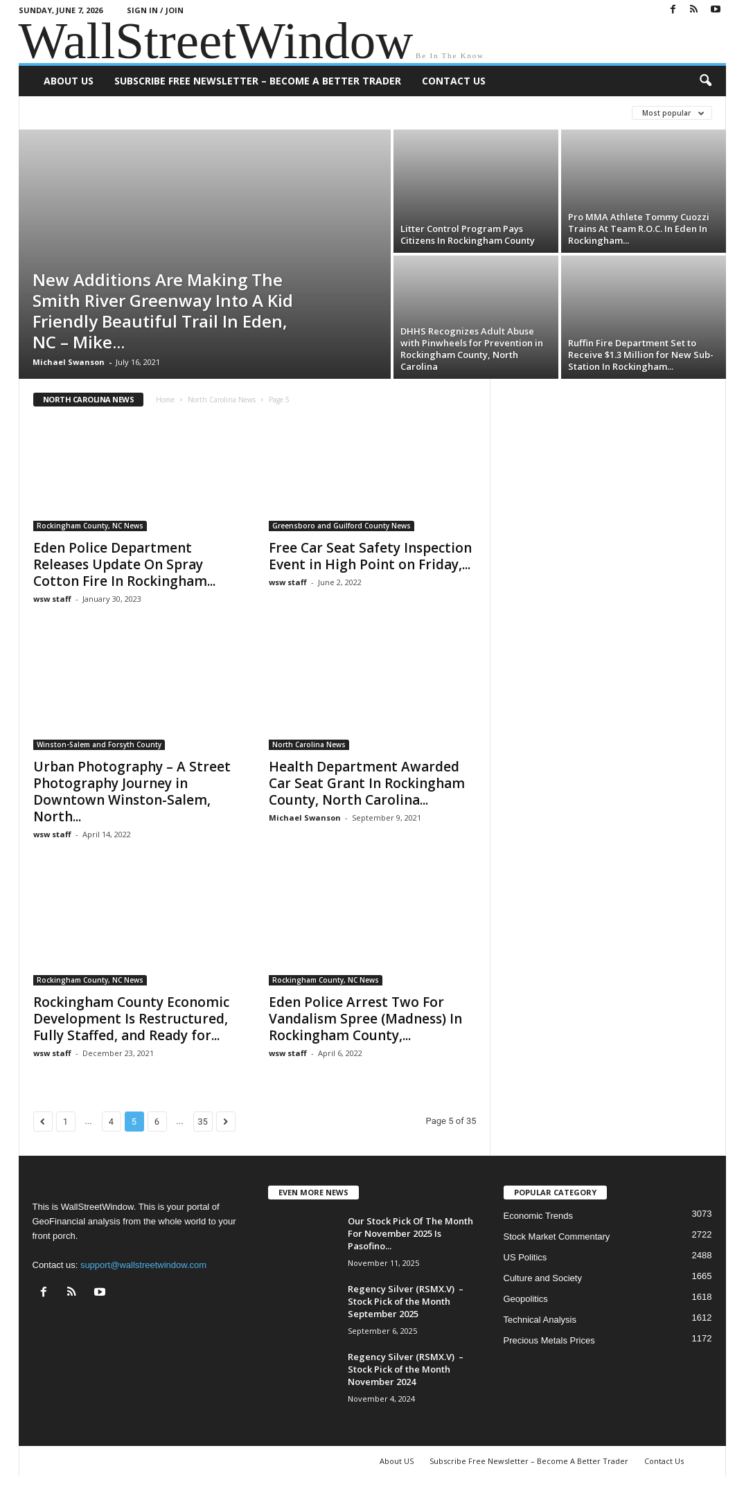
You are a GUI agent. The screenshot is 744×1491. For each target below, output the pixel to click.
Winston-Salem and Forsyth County (99, 744)
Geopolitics (526, 1299)
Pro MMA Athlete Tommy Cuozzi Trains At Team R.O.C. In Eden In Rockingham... (638, 229)
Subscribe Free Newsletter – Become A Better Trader (257, 80)
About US (69, 80)
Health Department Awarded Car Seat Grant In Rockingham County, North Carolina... (367, 783)
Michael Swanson (69, 362)
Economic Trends (538, 1216)
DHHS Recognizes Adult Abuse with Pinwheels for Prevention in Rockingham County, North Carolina (471, 349)
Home (165, 399)
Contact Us (454, 80)
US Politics (525, 1257)
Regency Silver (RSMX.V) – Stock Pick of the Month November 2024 (405, 1369)
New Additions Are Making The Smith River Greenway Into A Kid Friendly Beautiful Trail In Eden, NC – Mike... (163, 310)
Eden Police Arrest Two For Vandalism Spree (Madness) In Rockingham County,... (365, 1018)
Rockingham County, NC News (90, 525)
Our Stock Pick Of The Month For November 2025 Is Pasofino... (410, 1233)
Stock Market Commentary (557, 1236)
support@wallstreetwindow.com (143, 1265)
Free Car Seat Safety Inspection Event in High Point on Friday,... (370, 556)
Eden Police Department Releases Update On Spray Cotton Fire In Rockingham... (124, 564)
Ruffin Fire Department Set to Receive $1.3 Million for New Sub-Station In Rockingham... (641, 355)
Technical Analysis (540, 1319)
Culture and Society (543, 1278)
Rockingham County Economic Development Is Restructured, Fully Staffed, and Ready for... (131, 1018)
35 (202, 1121)
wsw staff (52, 598)
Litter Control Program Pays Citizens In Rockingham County (467, 234)
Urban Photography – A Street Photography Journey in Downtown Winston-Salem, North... (132, 791)
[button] (705, 81)
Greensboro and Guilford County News (341, 525)
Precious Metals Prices (549, 1340)
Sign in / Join (155, 10)
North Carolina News (222, 399)
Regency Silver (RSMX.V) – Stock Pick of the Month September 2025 (405, 1301)
